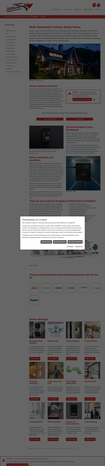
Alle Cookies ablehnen (60, 242)
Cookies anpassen (46, 242)
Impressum (70, 246)
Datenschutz (79, 246)
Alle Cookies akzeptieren (75, 242)
